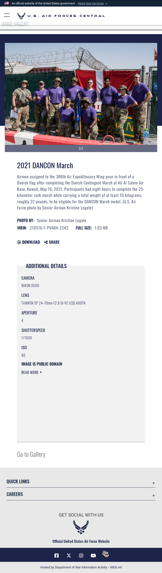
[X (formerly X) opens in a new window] (68, 555)
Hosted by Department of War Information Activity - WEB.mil (81, 567)
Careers (15, 494)
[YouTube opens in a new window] (93, 555)
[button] (93, 3)
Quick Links (18, 481)
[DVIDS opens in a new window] (105, 554)
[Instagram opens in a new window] (81, 555)
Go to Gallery (31, 454)
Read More (30, 372)
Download (28, 242)
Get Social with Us (81, 515)
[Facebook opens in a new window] (56, 555)
